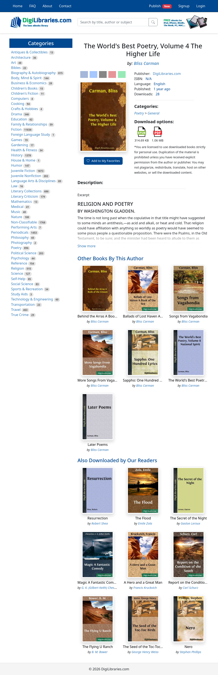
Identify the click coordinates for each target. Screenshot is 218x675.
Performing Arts (24, 227)
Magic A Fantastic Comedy (98, 582)
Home (18, 6)
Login (200, 6)
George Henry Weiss (145, 652)
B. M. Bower (100, 652)
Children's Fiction (24, 93)
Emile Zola (145, 523)
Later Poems (98, 444)
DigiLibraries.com (167, 73)
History (17, 155)
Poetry (16, 247)
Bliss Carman (146, 63)
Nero (188, 646)
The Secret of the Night (188, 518)
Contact (65, 6)
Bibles (16, 67)
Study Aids (19, 294)
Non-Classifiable (24, 222)
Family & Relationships (29, 124)
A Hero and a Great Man (143, 582)
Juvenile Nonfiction (26, 175)
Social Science (22, 284)
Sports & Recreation (27, 289)
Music (15, 211)
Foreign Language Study (30, 134)
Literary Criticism (24, 196)
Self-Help (18, 278)
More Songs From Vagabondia (101, 380)
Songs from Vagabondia (188, 316)
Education (19, 119)
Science (17, 273)
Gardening (19, 145)
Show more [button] (86, 246)
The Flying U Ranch (97, 646)
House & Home (23, 160)
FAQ (32, 6)
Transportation (23, 304)
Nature (16, 217)
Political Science (23, 253)
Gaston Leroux (190, 523)
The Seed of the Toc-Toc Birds (146, 646)
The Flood (143, 518)
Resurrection (97, 518)
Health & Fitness (24, 150)
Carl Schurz (190, 588)
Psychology (20, 258)
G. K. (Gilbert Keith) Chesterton (102, 588)
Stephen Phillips (190, 652)
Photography (21, 242)
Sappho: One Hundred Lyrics (145, 380)
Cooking (17, 103)
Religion (17, 268)
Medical (17, 206)
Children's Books (24, 88)
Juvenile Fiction (23, 170)
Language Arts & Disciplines (33, 181)
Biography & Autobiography (33, 72)
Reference (19, 263)
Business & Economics (29, 83)
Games (16, 139)
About (47, 6)
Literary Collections (26, 191)
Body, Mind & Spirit (26, 78)
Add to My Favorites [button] (103, 161)
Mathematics (21, 201)
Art (13, 62)
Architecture (21, 57)
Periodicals (20, 232)
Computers (20, 98)
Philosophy (20, 237)
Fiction (16, 129)
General (153, 113)
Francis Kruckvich (145, 588)
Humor (16, 165)
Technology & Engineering (32, 299)
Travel (16, 309)
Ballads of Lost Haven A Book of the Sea (154, 316)
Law (14, 186)
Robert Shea (99, 523)
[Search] (113, 22)
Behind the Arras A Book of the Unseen (108, 316)
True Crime (20, 314)
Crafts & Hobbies (24, 108)
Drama (16, 114)
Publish (160, 6)
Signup (183, 6)
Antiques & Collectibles (29, 52)
